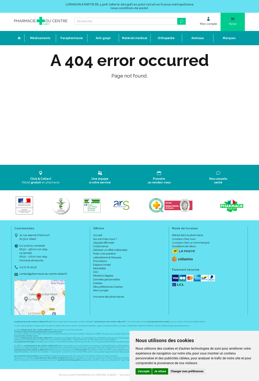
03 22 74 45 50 (28, 267)
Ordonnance (100, 246)
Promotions (100, 261)
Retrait (40, 177)
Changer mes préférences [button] (187, 371)
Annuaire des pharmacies (108, 296)
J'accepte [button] (144, 371)
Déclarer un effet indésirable (110, 249)
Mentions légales (103, 275)
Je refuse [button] (160, 371)
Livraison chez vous (183, 239)
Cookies (97, 283)
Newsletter (99, 268)
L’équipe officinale (103, 242)
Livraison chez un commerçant (190, 242)
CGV (95, 272)
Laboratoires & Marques (107, 257)
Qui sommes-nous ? (105, 239)
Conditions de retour (184, 246)
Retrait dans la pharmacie (187, 235)
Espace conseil (102, 264)
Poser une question (104, 253)
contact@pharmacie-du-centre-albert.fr (43, 274)
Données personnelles (106, 279)
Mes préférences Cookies (108, 286)
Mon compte (100, 290)
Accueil (97, 235)
